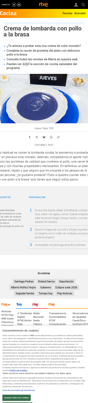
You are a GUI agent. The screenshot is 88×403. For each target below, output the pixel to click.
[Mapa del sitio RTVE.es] (59, 376)
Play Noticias (64, 293)
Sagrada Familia (25, 293)
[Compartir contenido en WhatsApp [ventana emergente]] (51, 136)
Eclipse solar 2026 (66, 287)
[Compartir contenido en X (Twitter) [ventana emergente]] (36, 136)
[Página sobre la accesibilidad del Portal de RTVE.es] (47, 374)
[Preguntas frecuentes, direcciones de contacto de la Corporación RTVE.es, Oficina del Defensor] (67, 374)
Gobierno (45, 287)
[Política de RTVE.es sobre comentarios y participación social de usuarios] (80, 376)
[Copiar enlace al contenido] (58, 136)
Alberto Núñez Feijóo (23, 287)
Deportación (66, 281)
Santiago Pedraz (24, 281)
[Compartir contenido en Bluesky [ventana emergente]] (44, 136)
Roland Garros (46, 281)
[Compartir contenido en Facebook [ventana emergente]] (29, 136)
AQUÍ (25, 64)
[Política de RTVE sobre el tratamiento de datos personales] (13, 377)
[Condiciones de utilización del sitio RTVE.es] (3, 376)
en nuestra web (67, 59)
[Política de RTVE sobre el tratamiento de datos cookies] (24, 377)
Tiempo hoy (45, 293)
